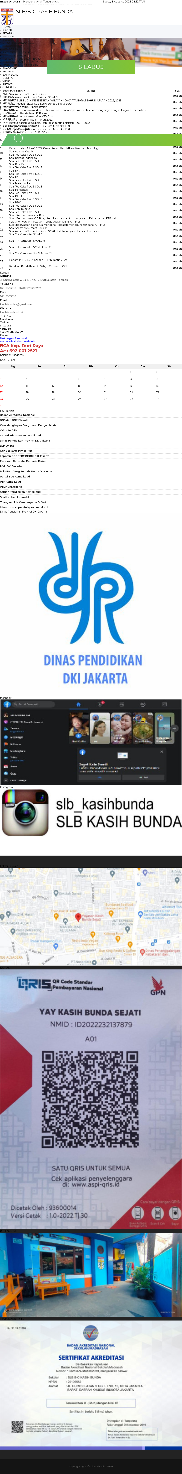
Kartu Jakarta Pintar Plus (16, 451)
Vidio (6, 81)
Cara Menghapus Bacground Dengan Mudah (29, 425)
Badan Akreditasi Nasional (17, 415)
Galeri (7, 87)
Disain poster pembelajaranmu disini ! (24, 507)
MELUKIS (8, 109)
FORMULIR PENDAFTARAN (20, 65)
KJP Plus (8, 119)
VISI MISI (8, 36)
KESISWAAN (10, 49)
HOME (6, 27)
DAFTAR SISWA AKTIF (16, 55)
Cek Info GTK (8, 430)
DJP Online (7, 445)
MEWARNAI (10, 116)
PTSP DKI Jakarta (11, 486)
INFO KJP (8, 122)
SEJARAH (8, 33)
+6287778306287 (11, 332)
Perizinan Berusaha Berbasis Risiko (23, 461)
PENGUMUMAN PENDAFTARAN (23, 62)
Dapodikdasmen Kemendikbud (20, 435)
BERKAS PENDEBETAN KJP (20, 125)
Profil (7, 30)
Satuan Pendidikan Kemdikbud (20, 492)
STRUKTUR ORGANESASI (18, 42)
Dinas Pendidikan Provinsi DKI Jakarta (25, 440)
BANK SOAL (10, 74)
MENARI (7, 103)
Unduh (177, 146)
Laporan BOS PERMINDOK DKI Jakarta (24, 456)
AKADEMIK (9, 68)
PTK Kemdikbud (10, 481)
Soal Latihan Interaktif (14, 497)
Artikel (8, 84)
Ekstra (7, 97)
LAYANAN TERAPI (14, 90)
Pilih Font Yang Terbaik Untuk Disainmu (26, 471)
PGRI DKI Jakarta (11, 466)
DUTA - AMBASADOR (16, 128)
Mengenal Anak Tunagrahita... (41, 1)
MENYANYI (9, 100)
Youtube (5, 328)
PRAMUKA (9, 113)
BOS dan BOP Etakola (14, 420)
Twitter (5, 322)
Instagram (6, 325)
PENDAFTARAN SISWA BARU (21, 58)
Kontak (8, 93)
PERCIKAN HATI (13, 132)
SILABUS (8, 71)
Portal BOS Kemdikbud (15, 476)
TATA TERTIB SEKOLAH (18, 52)
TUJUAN (7, 39)
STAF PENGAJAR (13, 46)
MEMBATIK (9, 106)
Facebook (6, 319)
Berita (7, 77)
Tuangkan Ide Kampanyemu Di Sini (23, 502)
